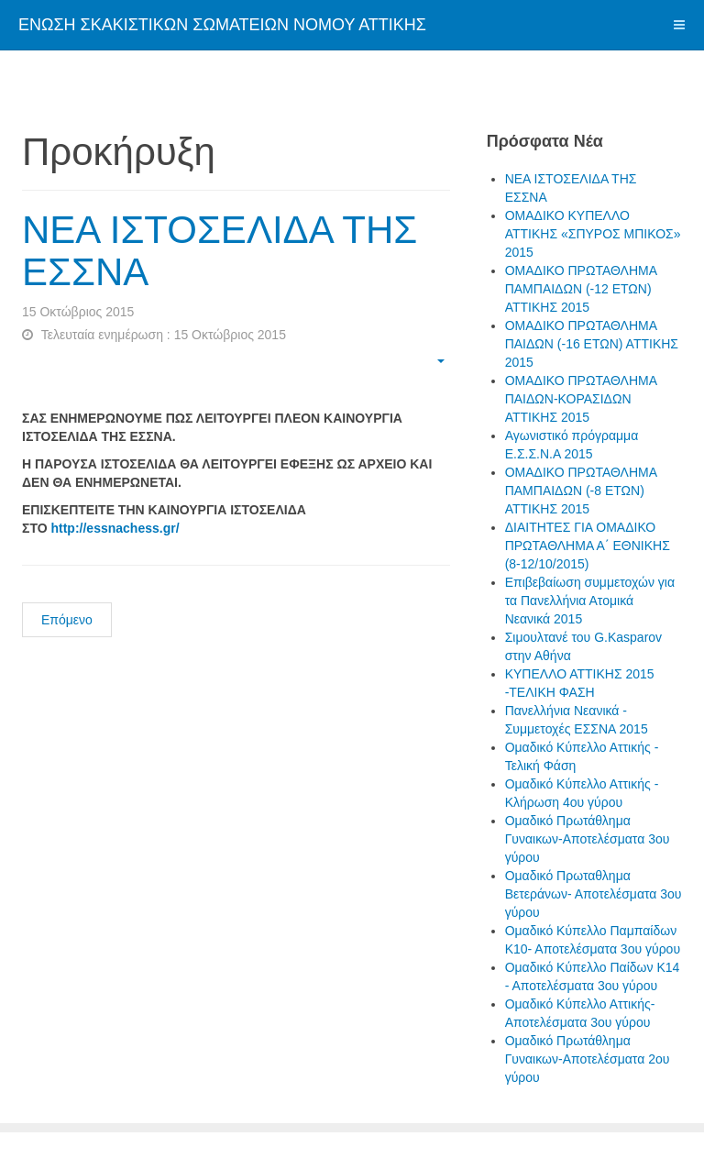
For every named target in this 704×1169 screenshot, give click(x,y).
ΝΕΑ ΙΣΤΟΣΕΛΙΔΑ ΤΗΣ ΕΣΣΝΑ (219, 250)
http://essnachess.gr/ (114, 528)
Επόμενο (67, 619)
